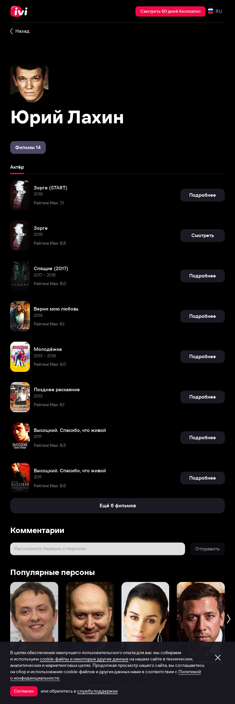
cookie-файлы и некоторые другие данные (84, 658)
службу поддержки (97, 691)
